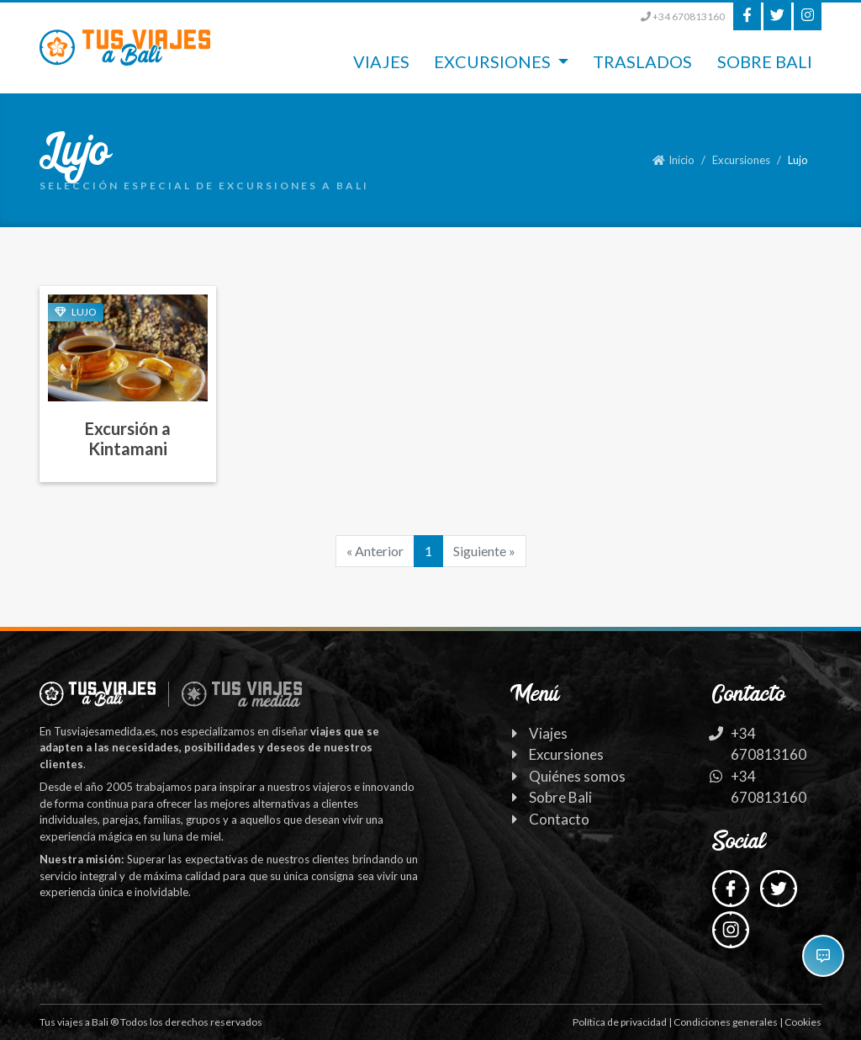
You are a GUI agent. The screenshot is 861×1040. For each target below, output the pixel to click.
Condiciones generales (725, 1022)
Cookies (802, 1022)
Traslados (642, 61)
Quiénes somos (577, 776)
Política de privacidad (620, 1022)
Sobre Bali (764, 61)
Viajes (381, 61)
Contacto (559, 819)
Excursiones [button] (494, 61)
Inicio (673, 160)
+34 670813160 (683, 16)
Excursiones (741, 160)
